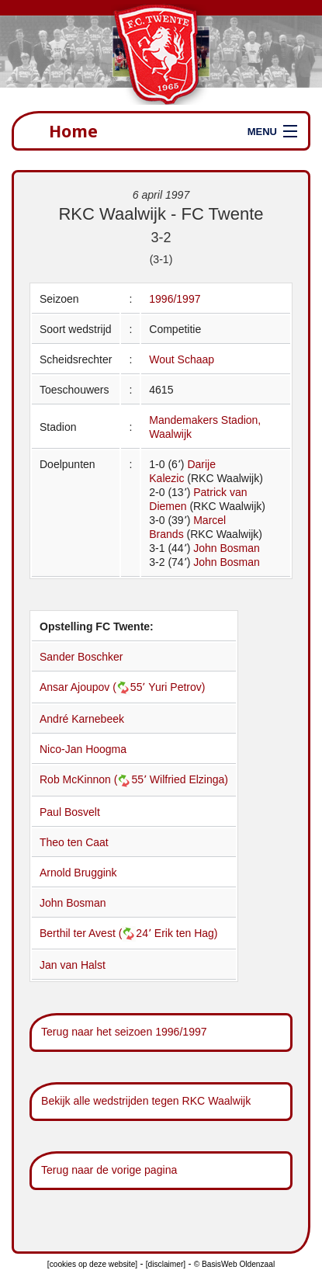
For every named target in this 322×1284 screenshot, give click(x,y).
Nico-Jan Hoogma (83, 749)
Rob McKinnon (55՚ (95, 779)
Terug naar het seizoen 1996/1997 (124, 1031)
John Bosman (226, 548)
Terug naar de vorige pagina (109, 1170)
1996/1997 (174, 299)
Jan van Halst (73, 965)
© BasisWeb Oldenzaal (234, 1264)
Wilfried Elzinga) (189, 779)
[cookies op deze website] (92, 1264)
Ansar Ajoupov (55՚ (94, 687)
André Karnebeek (82, 719)
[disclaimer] (165, 1264)
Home (73, 131)
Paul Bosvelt (70, 812)
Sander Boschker (81, 657)
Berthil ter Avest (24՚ (97, 933)
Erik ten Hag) (186, 933)
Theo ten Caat (74, 842)
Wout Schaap (181, 359)
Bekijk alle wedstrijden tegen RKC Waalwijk (146, 1101)
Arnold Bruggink (78, 872)
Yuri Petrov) (176, 687)
